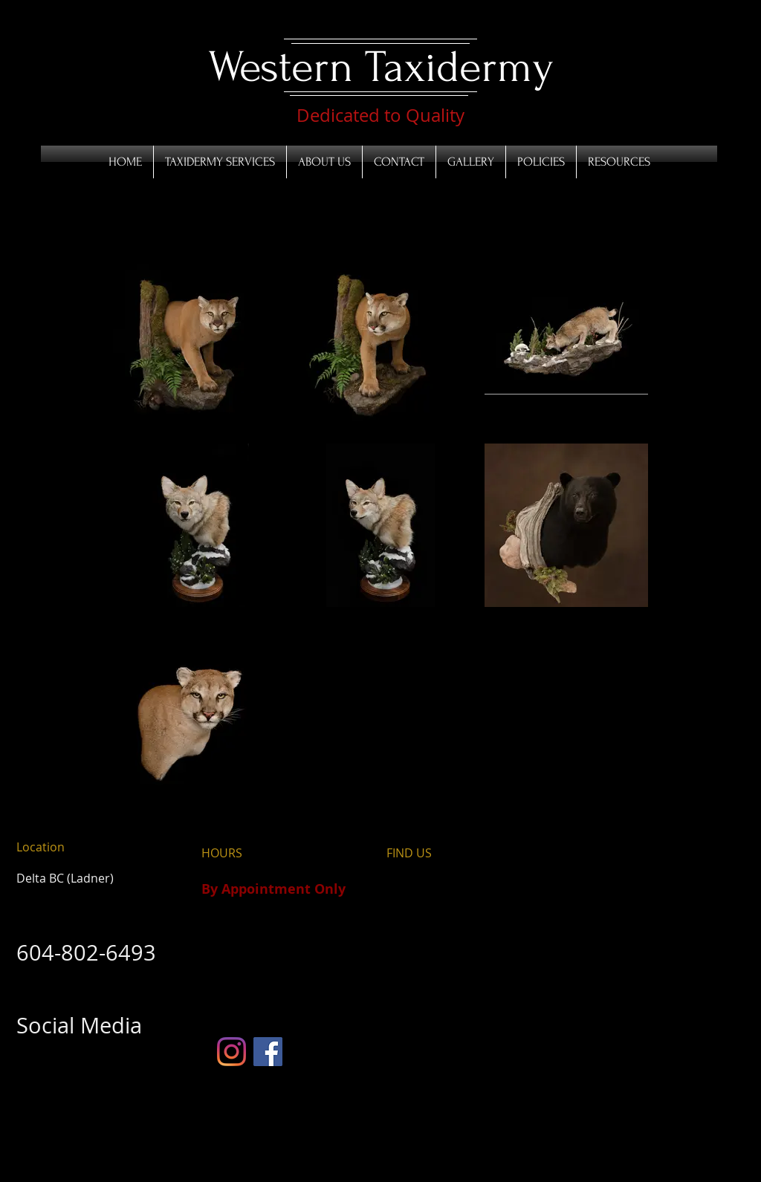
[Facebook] (267, 1051)
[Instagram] (231, 1051)
